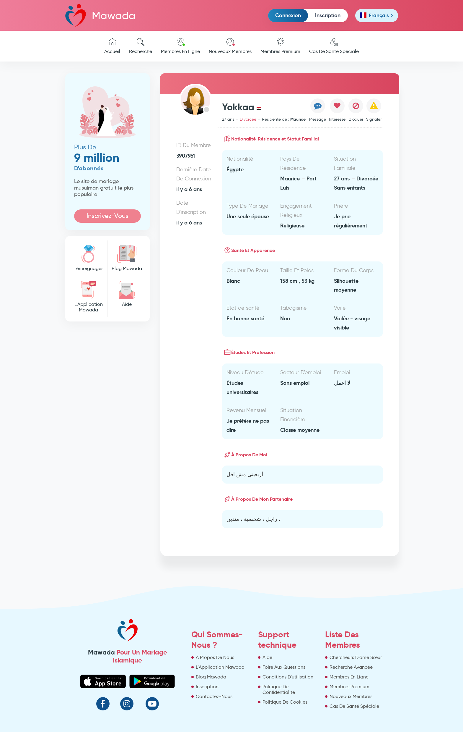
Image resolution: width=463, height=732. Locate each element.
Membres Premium (280, 46)
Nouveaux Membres (230, 46)
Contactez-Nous (214, 696)
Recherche (140, 46)
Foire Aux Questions (284, 667)
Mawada (100, 15)
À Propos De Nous (215, 657)
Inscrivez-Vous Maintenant (107, 217)
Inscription (327, 15)
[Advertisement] (107, 416)
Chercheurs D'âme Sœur (356, 657)
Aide (126, 294)
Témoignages (88, 258)
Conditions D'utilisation (288, 677)
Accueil (112, 46)
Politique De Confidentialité (279, 689)
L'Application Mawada (88, 297)
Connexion (288, 15)
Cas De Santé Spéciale (334, 46)
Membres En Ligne (180, 46)
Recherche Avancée (351, 667)
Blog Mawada (126, 258)
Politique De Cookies (285, 702)
